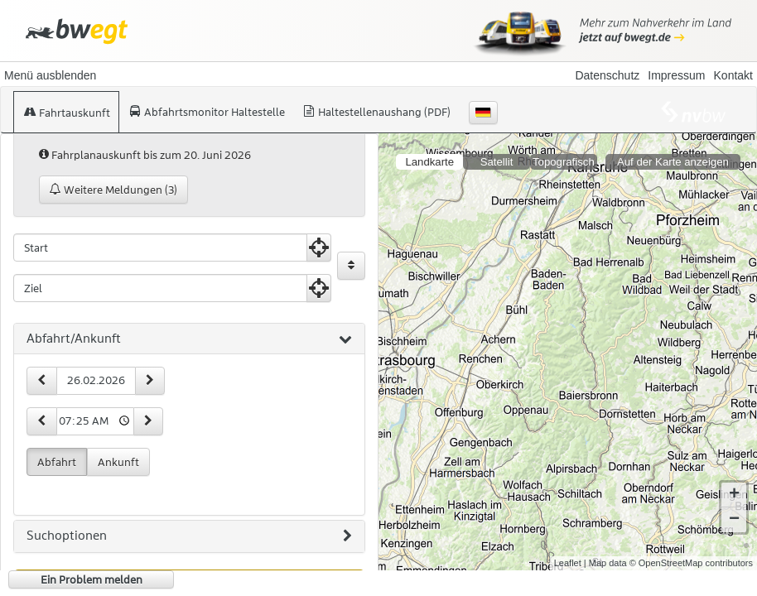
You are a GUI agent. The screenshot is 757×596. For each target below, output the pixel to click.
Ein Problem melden (91, 579)
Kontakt (733, 75)
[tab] (189, 339)
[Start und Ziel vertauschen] (351, 266)
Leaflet (567, 563)
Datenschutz (607, 75)
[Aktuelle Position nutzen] (318, 247)
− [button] (734, 519)
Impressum (676, 75)
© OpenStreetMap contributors (691, 563)
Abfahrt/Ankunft (189, 339)
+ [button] (734, 495)
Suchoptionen (189, 536)
